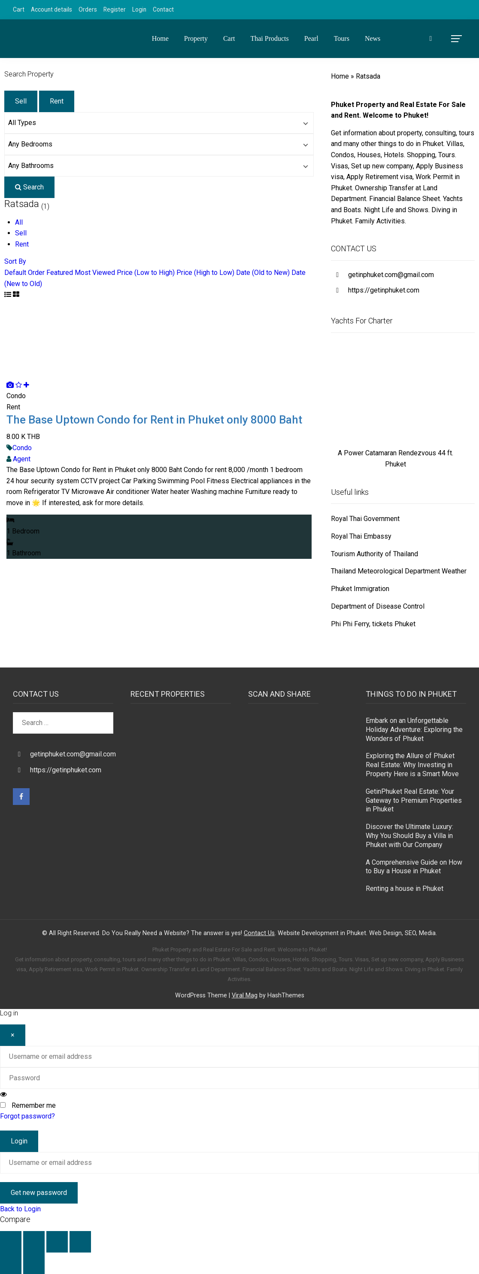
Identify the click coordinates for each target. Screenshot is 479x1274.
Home (160, 38)
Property (196, 38)
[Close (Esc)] (80, 1242)
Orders (88, 9)
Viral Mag (245, 995)
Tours (341, 38)
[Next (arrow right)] (34, 1263)
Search (29, 187)
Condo (22, 448)
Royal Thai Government (365, 519)
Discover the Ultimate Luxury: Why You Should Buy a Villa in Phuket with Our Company (409, 836)
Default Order (24, 272)
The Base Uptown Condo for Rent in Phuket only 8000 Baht (154, 419)
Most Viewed (95, 272)
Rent (57, 101)
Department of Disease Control (377, 606)
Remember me (34, 1105)
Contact (163, 9)
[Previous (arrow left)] (10, 1263)
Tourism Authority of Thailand (374, 554)
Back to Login (20, 1209)
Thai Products (269, 38)
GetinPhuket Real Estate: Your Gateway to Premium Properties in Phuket (414, 800)
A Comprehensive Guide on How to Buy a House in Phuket (414, 866)
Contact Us (259, 933)
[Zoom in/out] (10, 1242)
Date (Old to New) (263, 272)
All (19, 222)
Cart (18, 9)
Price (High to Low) (205, 272)
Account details (51, 9)
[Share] (57, 1242)
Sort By (15, 261)
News (372, 38)
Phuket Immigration (360, 589)
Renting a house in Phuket (404, 888)
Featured (59, 272)
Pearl (311, 38)
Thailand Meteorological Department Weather (399, 571)
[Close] (12, 1035)
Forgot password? (27, 1116)
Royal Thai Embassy (361, 536)
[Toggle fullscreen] (34, 1242)
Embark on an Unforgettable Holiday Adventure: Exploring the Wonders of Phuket (414, 729)
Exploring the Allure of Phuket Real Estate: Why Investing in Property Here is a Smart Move (412, 765)
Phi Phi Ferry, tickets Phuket (373, 624)
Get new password (39, 1193)
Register (114, 9)
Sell (21, 101)
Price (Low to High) (146, 272)
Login (139, 9)
